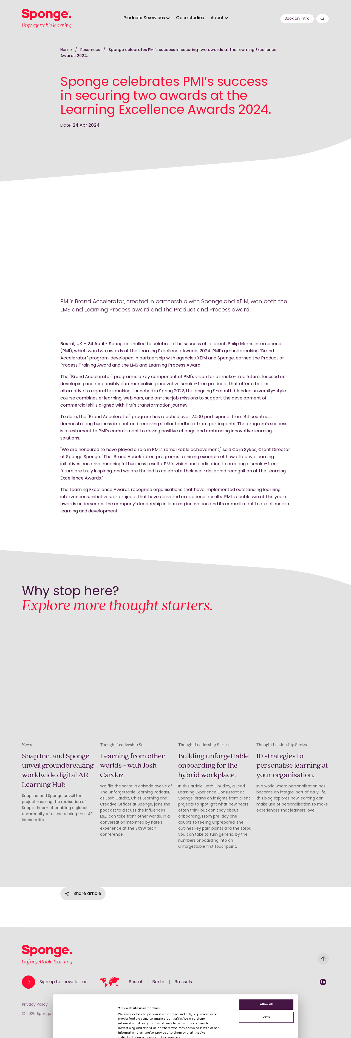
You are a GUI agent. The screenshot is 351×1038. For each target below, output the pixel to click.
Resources (90, 50)
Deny (266, 1026)
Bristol (135, 982)
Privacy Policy (35, 1005)
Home (66, 50)
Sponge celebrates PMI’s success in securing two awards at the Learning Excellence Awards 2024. (168, 53)
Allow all (266, 1014)
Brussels (183, 982)
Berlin (158, 982)
